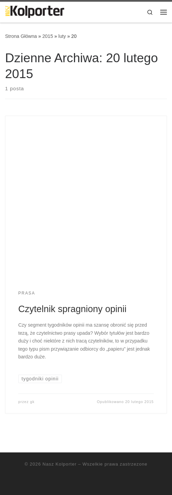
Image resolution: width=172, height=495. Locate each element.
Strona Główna (21, 36)
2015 (47, 36)
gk (32, 402)
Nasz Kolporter (60, 464)
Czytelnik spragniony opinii (72, 309)
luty (62, 36)
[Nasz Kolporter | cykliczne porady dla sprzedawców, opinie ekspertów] (34, 11)
